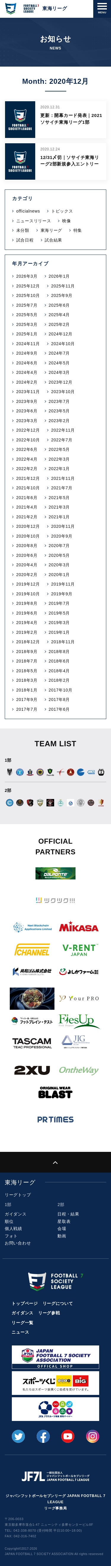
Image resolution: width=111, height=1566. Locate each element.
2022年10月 (28, 440)
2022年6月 (27, 449)
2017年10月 (60, 690)
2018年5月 (27, 670)
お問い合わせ (18, 1243)
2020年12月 (28, 526)
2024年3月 (59, 372)
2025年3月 (27, 324)
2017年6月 (59, 709)
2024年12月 (60, 334)
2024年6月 (27, 363)
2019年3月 (59, 622)
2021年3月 (59, 507)
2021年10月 (28, 487)
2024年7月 (59, 353)
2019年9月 (62, 593)
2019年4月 (27, 622)
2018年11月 (63, 641)
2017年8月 (59, 699)
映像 (66, 220)
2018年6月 (59, 661)
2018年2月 (59, 680)
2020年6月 (27, 555)
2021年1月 (59, 517)
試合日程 (25, 240)
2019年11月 (63, 584)
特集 (77, 230)
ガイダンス (16, 1214)
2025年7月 (27, 305)
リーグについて (58, 1303)
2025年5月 (27, 314)
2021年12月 (28, 478)
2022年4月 (27, 459)
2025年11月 (63, 286)
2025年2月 (59, 324)
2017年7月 (27, 709)
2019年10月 (28, 593)
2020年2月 (27, 574)
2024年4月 (27, 372)
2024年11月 (28, 343)
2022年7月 (62, 440)
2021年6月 (27, 497)
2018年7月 (27, 661)
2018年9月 (27, 651)
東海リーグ (51, 230)
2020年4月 (27, 564)
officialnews (28, 211)
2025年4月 (59, 314)
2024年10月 (63, 343)
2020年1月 (59, 574)
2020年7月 (59, 545)
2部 (60, 1204)
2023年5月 (59, 411)
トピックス (62, 211)
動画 (61, 1236)
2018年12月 (28, 641)
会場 (61, 1228)
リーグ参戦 (49, 1313)
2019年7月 (59, 603)
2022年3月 (59, 459)
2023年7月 (59, 401)
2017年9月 (27, 699)
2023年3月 (27, 420)
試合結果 (53, 240)
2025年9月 (62, 295)
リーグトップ (18, 1194)
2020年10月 (28, 536)
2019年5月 (59, 613)
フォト (11, 1236)
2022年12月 (28, 430)
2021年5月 (59, 497)
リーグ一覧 (22, 1322)
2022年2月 (27, 468)
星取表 (63, 1221)
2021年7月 (62, 487)
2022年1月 (59, 468)
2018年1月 (27, 690)
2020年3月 (59, 564)
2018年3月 (27, 680)
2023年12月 (60, 382)
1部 (8, 1204)
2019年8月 (27, 603)
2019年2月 (27, 632)
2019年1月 (59, 632)
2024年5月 (59, 363)
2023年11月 (28, 391)
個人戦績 (13, 1228)
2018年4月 (59, 670)
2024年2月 (27, 382)
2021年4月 (27, 507)
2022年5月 (59, 449)
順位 (9, 1221)
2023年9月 (27, 401)
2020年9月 (62, 536)
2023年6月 (27, 411)
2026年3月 (27, 276)
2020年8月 (27, 545)
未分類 (22, 230)
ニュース (20, 1332)
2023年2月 (59, 420)
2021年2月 (27, 517)
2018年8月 (59, 651)
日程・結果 (68, 1214)
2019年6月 (27, 613)
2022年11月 (63, 430)
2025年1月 (27, 334)
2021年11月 (63, 478)
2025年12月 (28, 286)
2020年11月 (63, 526)
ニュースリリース (33, 220)
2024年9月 (27, 353)
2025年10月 (28, 295)
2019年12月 (28, 584)
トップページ (25, 1303)
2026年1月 (59, 276)
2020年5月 (59, 555)
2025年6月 (59, 305)
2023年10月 (63, 391)
